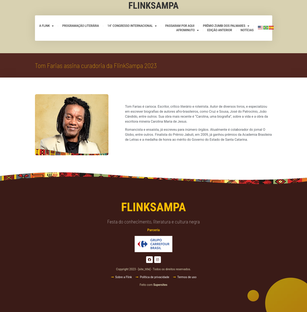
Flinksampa (153, 5)
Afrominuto (187, 30)
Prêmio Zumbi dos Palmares (226, 26)
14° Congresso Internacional (132, 26)
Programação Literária (80, 25)
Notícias (247, 30)
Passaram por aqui (179, 25)
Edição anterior (219, 30)
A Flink (46, 26)
